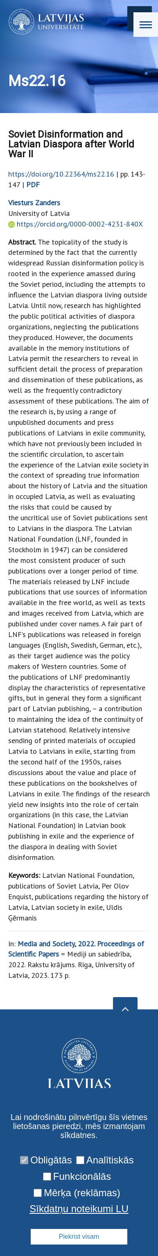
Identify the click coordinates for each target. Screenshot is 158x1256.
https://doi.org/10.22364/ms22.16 (61, 174)
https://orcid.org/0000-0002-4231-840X (79, 224)
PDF (33, 184)
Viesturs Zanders (34, 202)
